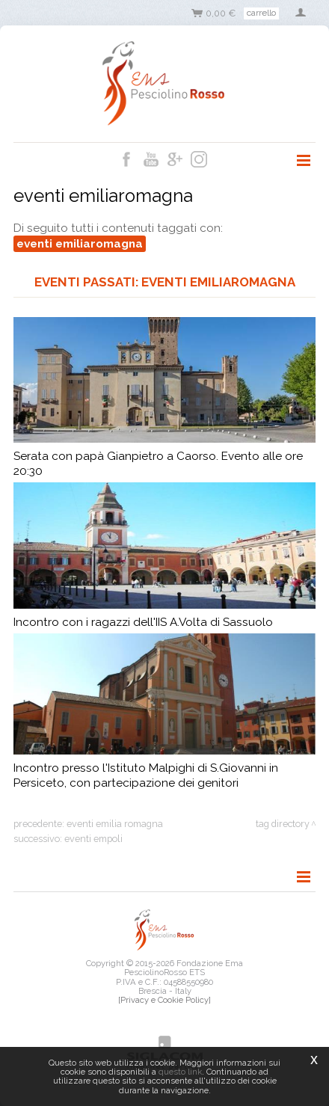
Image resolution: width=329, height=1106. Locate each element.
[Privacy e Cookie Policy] (164, 1000)
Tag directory (283, 823)
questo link (180, 1071)
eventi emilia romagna (115, 823)
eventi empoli (93, 838)
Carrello (261, 12)
